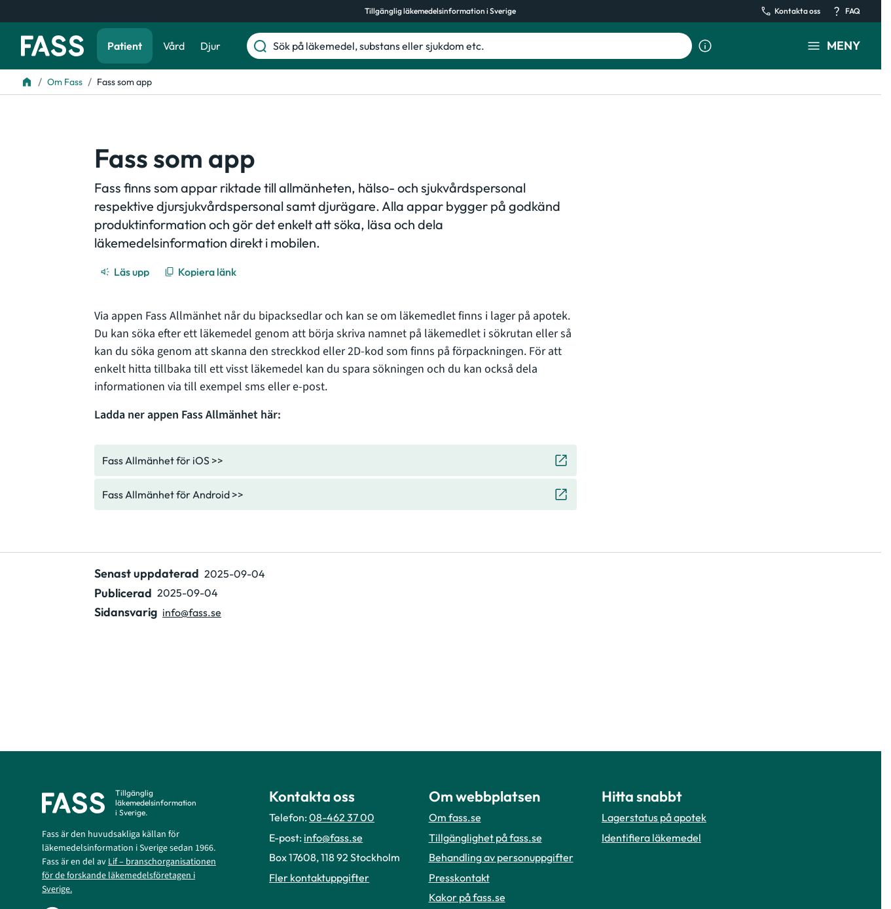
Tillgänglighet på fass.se (485, 837)
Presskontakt (459, 877)
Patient (124, 45)
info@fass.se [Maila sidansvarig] (191, 612)
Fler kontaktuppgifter (319, 877)
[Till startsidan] (27, 82)
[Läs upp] (125, 272)
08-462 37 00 (341, 817)
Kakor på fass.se (467, 897)
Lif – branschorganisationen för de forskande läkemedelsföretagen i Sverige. (129, 875)
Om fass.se (455, 817)
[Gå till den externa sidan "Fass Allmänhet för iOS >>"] (335, 460)
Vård (174, 45)
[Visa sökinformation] (705, 46)
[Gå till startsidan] (52, 46)
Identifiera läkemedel (651, 837)
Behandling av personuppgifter (501, 857)
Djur (210, 45)
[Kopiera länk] (201, 272)
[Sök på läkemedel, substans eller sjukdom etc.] (480, 46)
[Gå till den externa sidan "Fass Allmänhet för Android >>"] (335, 494)
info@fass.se (333, 837)
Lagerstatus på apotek (654, 817)
